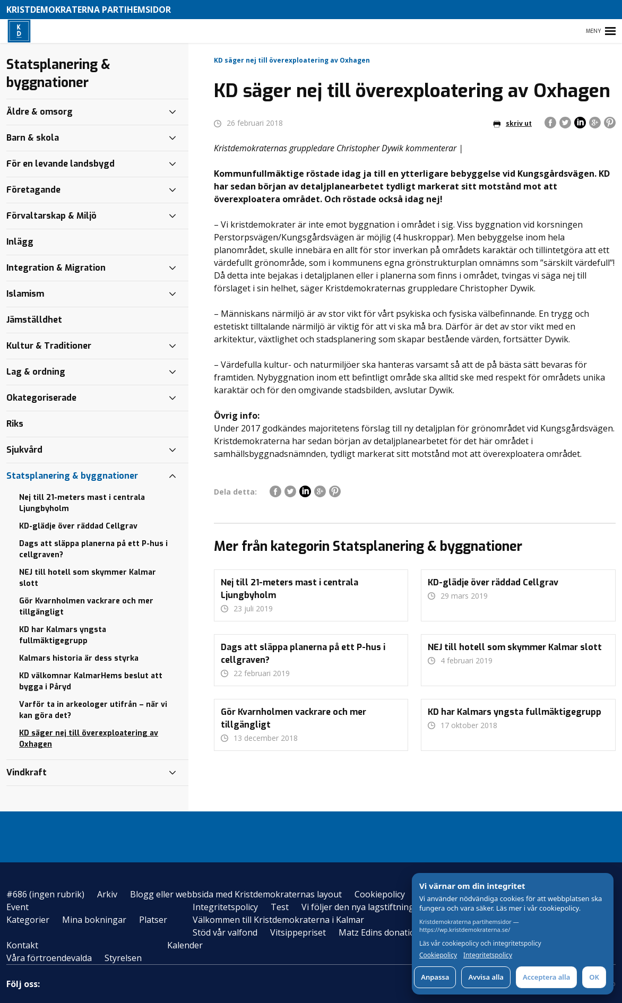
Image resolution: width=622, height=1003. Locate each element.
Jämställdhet (34, 319)
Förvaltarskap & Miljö (51, 215)
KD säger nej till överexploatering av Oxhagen (88, 738)
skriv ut (512, 123)
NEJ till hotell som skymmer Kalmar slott (87, 578)
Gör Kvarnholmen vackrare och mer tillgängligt (86, 606)
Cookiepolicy (380, 894)
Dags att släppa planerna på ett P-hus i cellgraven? (93, 549)
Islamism (25, 293)
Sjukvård (24, 449)
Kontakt (22, 945)
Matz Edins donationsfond (391, 932)
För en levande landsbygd (60, 163)
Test (280, 907)
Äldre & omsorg (39, 111)
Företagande (33, 189)
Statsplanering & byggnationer (72, 475)
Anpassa (435, 977)
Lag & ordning (35, 371)
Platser (153, 920)
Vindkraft (26, 772)
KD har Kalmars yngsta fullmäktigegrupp (62, 635)
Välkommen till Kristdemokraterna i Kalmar (278, 920)
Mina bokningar (94, 920)
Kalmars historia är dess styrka (79, 658)
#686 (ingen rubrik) (45, 894)
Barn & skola (32, 137)
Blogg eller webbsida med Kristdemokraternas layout (236, 894)
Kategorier (27, 920)
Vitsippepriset (298, 932)
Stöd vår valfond (225, 932)
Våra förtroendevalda (49, 958)
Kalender (185, 945)
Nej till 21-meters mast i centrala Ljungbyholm (82, 503)
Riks (14, 423)
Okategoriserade (41, 397)
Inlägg (19, 241)
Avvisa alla (486, 977)
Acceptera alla (546, 977)
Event (17, 907)
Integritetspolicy (225, 907)
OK (594, 977)
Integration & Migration (56, 267)
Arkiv (107, 894)
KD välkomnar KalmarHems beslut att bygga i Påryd (90, 681)
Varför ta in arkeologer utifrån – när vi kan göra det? (93, 710)
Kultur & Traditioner (48, 345)
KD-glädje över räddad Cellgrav (78, 526)
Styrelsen (123, 958)
